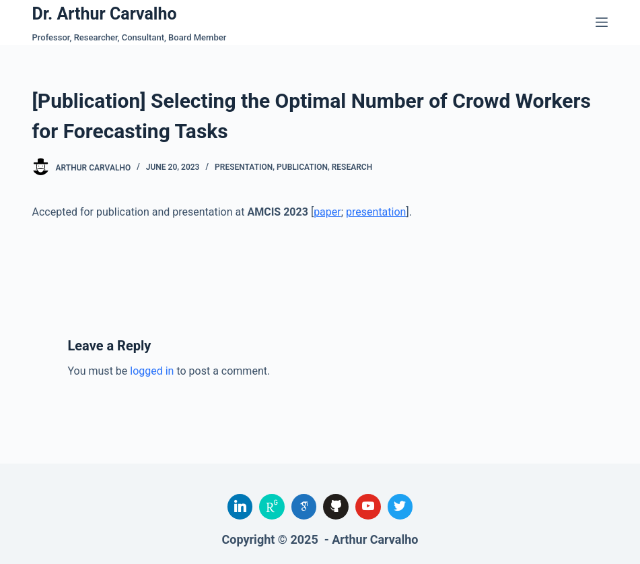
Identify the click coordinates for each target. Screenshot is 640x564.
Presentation (244, 167)
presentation (376, 212)
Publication (302, 167)
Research (352, 167)
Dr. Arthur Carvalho (104, 14)
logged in (152, 371)
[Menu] (602, 22)
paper (327, 212)
